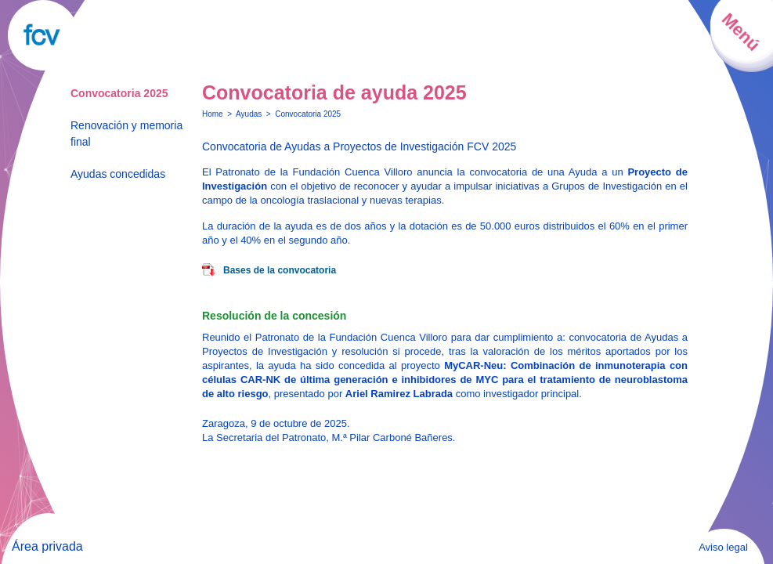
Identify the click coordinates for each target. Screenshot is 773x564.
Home (212, 114)
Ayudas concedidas (117, 174)
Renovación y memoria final (126, 133)
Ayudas (249, 114)
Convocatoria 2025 (119, 93)
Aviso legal (723, 547)
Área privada (47, 546)
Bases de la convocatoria (279, 270)
